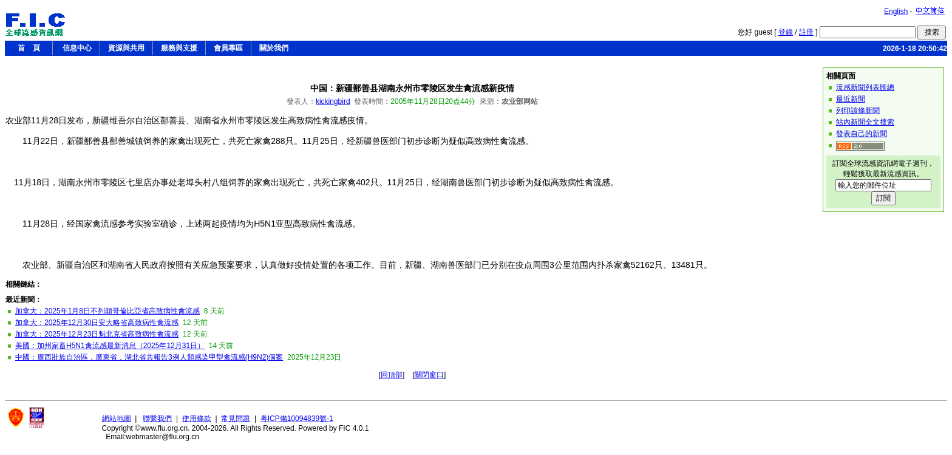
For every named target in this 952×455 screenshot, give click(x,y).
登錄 (785, 32)
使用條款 (196, 418)
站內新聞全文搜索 (865, 122)
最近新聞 (850, 99)
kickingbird (333, 101)
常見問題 (235, 418)
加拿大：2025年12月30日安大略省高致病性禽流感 (96, 322)
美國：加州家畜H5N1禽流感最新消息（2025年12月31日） (110, 345)
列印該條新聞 (858, 110)
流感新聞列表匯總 (865, 87)
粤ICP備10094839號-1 (296, 418)
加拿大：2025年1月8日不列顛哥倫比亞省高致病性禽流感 (107, 311)
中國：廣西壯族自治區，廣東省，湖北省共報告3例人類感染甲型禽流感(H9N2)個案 (149, 357)
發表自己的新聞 (861, 133)
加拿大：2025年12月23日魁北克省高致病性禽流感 (96, 334)
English (896, 11)
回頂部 (392, 375)
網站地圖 (116, 418)
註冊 (806, 32)
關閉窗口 (429, 375)
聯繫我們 (157, 418)
